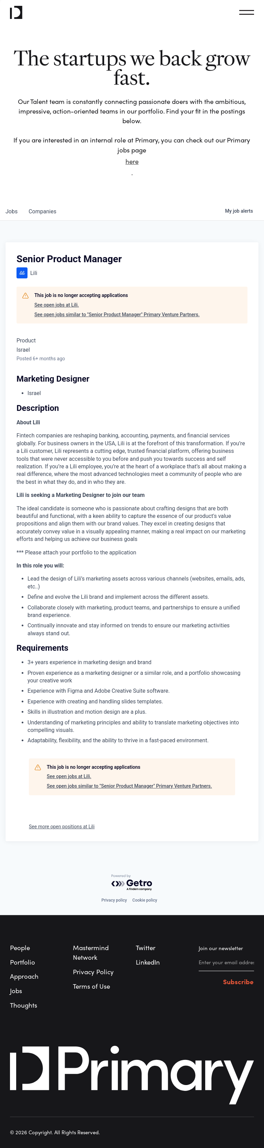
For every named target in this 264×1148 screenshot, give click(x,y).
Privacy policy (114, 900)
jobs (12, 211)
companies (42, 211)
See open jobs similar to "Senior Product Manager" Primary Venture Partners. (117, 314)
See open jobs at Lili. (56, 305)
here (132, 162)
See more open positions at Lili (62, 826)
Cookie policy (144, 900)
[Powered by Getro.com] (132, 882)
